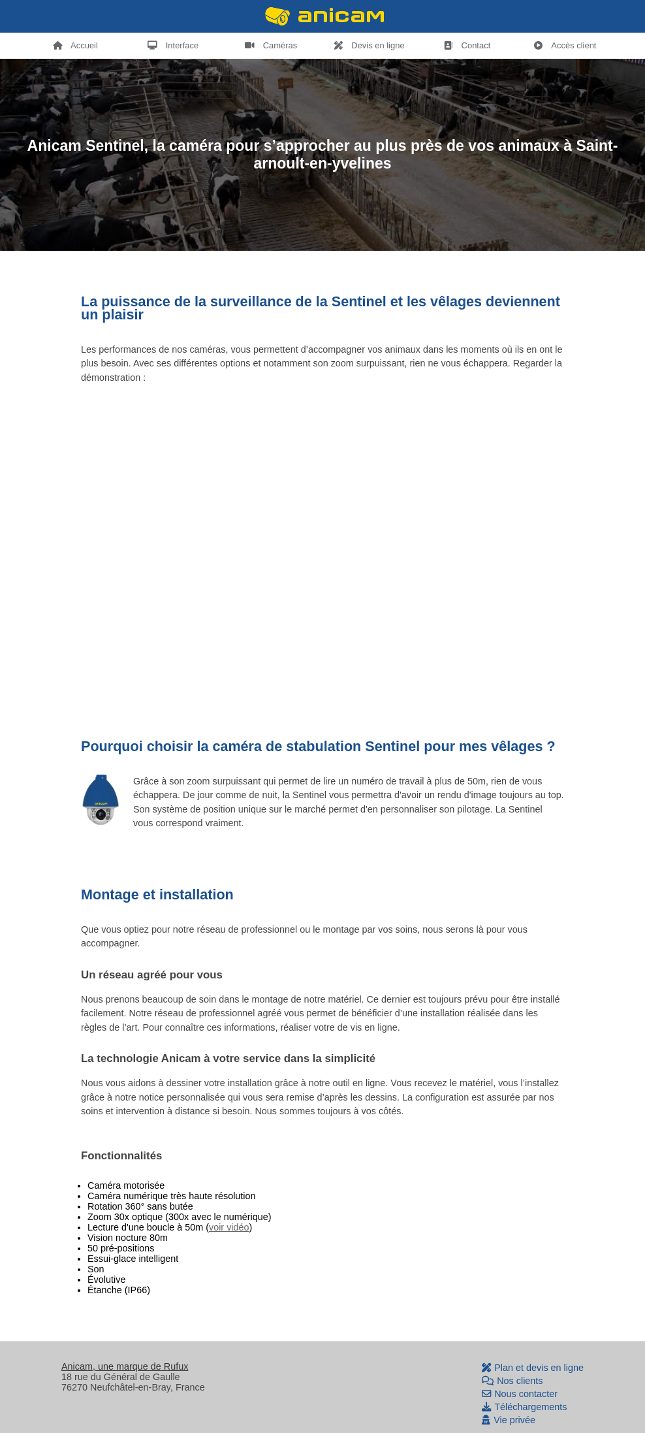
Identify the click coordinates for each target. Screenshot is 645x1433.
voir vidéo (229, 1227)
